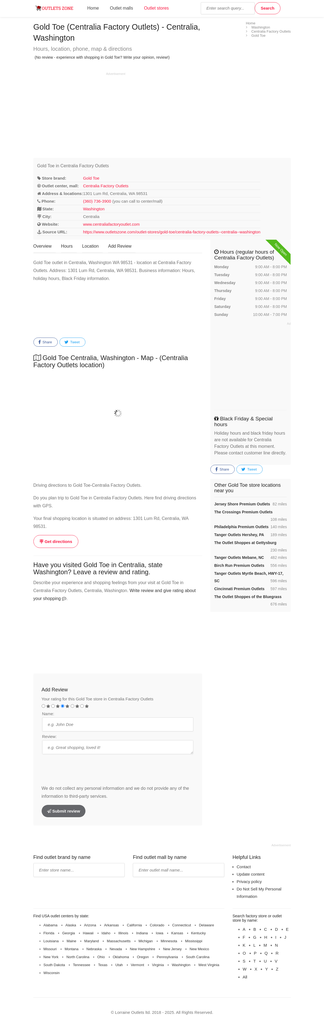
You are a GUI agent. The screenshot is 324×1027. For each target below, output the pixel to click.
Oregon (143, 957)
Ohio (101, 957)
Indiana (142, 933)
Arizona (90, 925)
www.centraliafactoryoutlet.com (111, 224)
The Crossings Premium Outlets (243, 512)
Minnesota (169, 941)
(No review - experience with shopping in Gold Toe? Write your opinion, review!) (102, 57)
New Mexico (199, 949)
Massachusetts (119, 941)
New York (51, 957)
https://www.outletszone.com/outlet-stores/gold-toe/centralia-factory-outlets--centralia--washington (171, 232)
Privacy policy (249, 881)
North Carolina (77, 957)
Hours (67, 246)
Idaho (106, 933)
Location (90, 246)
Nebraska (94, 949)
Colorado (157, 925)
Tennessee (81, 965)
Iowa (159, 933)
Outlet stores (156, 8)
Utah (119, 965)
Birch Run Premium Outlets (239, 565)
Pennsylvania (167, 957)
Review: (49, 736)
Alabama (51, 925)
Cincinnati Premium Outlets (239, 589)
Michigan (146, 941)
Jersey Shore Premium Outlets (242, 504)
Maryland (91, 941)
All (245, 977)
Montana (72, 949)
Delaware (206, 925)
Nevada (116, 949)
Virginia (158, 965)
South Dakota (54, 965)
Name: (48, 713)
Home (93, 8)
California (134, 925)
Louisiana (51, 941)
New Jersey (172, 949)
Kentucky (198, 933)
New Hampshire (142, 949)
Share (45, 342)
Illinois (123, 933)
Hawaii (88, 933)
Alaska (70, 925)
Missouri (50, 949)
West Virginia (208, 965)
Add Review (119, 246)
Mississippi (193, 941)
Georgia (68, 933)
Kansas (177, 933)
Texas (102, 965)
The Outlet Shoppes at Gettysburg (245, 543)
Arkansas (111, 925)
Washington (94, 208)
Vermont (137, 965)
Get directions (55, 541)
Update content (251, 874)
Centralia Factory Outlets (105, 185)
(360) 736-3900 (97, 201)
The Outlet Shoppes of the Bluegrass (248, 597)
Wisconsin (52, 973)
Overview (42, 246)
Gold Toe (91, 178)
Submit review (63, 811)
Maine (71, 941)
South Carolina (198, 957)
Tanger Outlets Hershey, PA (239, 535)
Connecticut (181, 925)
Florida (49, 933)
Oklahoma (121, 957)
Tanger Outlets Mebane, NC (239, 557)
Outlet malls (121, 8)
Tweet (72, 342)
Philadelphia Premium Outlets (241, 527)
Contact (244, 866)
